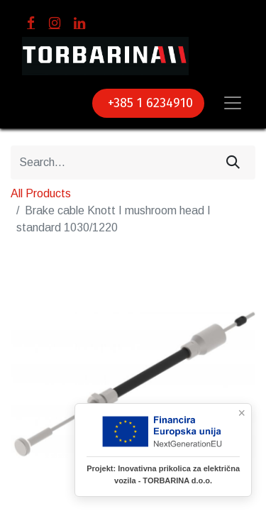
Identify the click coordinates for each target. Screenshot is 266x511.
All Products (41, 193)
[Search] (233, 162)
